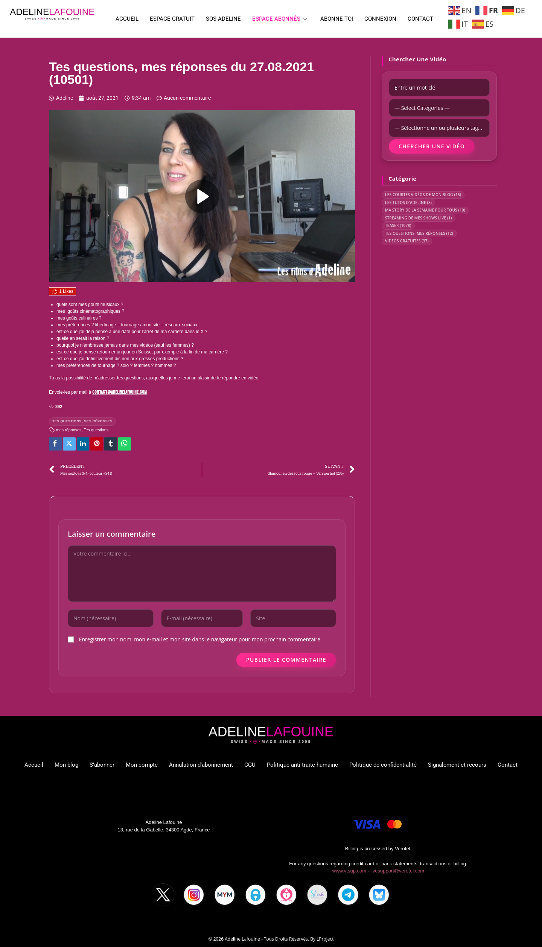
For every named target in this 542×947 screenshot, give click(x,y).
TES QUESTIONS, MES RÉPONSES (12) (419, 233)
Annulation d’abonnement (201, 764)
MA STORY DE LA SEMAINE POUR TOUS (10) (425, 210)
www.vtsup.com (349, 871)
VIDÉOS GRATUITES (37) (407, 241)
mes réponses (69, 430)
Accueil (127, 18)
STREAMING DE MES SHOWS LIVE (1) (418, 218)
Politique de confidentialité (383, 764)
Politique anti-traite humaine (302, 764)
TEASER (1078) (398, 225)
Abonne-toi (336, 18)
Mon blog (66, 764)
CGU (250, 764)
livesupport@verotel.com (397, 871)
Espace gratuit (172, 18)
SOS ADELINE (223, 18)
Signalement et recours (457, 764)
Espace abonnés (279, 18)
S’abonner (102, 764)
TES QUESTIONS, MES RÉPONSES (82, 421)
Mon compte (142, 764)
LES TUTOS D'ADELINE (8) (408, 202)
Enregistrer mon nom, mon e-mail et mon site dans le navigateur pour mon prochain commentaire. (200, 639)
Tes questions (96, 430)
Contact (420, 18)
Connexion (380, 18)
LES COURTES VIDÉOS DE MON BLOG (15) (423, 194)
